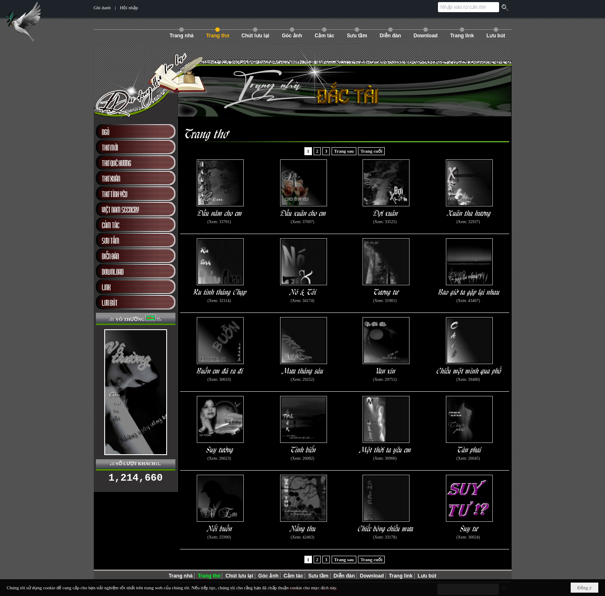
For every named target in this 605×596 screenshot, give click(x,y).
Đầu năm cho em (220, 212)
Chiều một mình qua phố (469, 370)
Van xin (386, 370)
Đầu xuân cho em (304, 212)
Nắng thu (303, 528)
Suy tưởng (220, 449)
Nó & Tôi (303, 291)
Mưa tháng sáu (303, 370)
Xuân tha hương (469, 212)
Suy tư (469, 528)
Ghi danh (102, 7)
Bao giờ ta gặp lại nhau (469, 291)
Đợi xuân (385, 212)
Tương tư (386, 291)
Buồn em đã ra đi (220, 370)
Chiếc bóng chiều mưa (386, 528)
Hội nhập (129, 7)
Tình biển (303, 449)
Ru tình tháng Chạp (220, 291)
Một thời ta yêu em (386, 449)
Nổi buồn (220, 528)
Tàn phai (469, 449)
